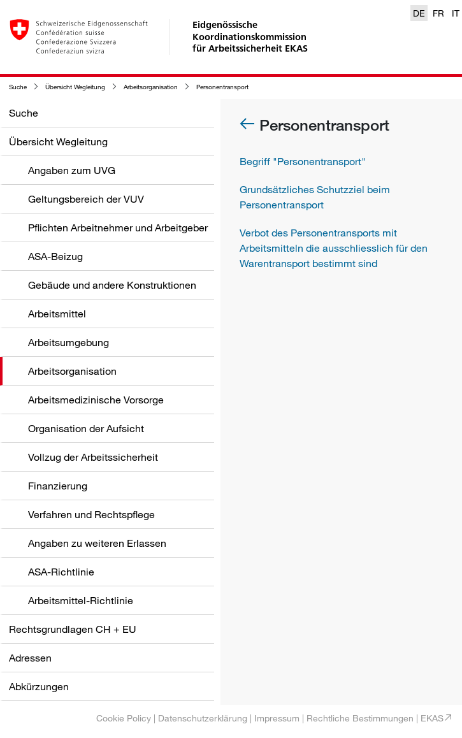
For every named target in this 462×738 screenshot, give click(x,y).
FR (438, 13)
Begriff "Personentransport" (303, 161)
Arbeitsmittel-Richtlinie (80, 600)
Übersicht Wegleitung (75, 87)
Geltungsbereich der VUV (86, 198)
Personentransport (222, 87)
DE (419, 13)
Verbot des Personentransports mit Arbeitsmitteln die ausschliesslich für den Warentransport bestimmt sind (334, 248)
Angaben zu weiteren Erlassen (97, 543)
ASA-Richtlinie (61, 571)
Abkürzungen (39, 686)
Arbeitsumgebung (68, 342)
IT (455, 13)
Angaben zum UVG (71, 170)
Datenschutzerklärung (202, 718)
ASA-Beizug (55, 256)
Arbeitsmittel (57, 313)
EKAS (432, 718)
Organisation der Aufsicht (86, 428)
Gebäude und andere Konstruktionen (112, 285)
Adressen (30, 657)
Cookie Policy (123, 718)
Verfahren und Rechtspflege (91, 514)
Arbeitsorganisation (151, 87)
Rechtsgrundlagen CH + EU (72, 629)
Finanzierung (57, 485)
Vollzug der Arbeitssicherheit (93, 457)
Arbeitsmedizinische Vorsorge (96, 399)
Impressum (277, 718)
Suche (18, 87)
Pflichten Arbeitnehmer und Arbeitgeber (118, 227)
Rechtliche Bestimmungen (360, 718)
